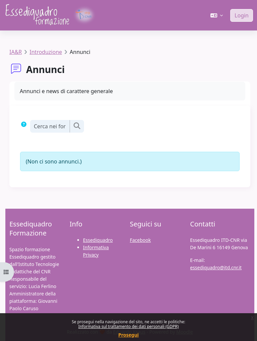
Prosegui (128, 335)
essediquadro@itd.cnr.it (216, 267)
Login (242, 15)
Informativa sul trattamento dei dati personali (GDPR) (128, 326)
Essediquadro (98, 240)
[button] (216, 15)
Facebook (140, 240)
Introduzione (45, 52)
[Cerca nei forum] (50, 126)
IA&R (15, 52)
